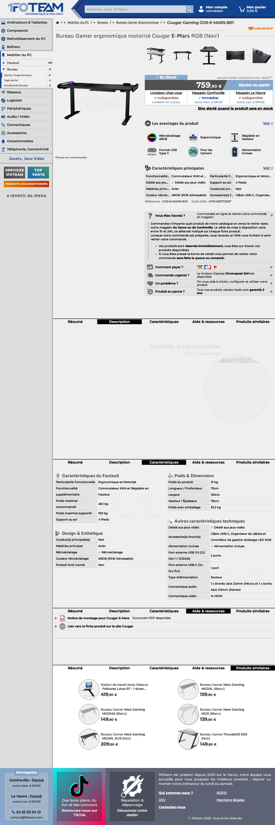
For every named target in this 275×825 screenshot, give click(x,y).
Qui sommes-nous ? (176, 793)
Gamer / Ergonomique (17, 75)
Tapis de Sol (11, 80)
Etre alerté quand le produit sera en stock (235, 109)
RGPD (222, 793)
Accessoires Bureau (16, 85)
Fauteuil (13, 63)
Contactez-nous (172, 807)
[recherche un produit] (131, 9)
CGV (162, 800)
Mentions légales (230, 800)
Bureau (12, 69)
